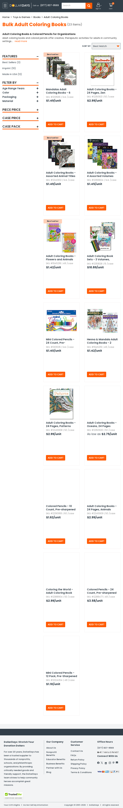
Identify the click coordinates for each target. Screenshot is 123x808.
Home (6, 17)
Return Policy (77, 759)
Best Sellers (11, 62)
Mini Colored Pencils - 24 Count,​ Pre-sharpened (60, 341)
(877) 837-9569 (49, 5)
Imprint (9, 68)
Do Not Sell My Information (35, 805)
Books (37, 17)
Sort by (86, 46)
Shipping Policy (79, 763)
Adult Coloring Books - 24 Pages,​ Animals (102, 507)
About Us (51, 747)
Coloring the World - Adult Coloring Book (59, 591)
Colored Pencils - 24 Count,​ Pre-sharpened (101, 591)
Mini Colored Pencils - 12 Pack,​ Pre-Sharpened (61, 674)
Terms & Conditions (81, 772)
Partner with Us (54, 767)
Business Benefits (55, 763)
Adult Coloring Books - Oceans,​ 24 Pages (102, 424)
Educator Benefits (55, 759)
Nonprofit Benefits (51, 754)
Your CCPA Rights (12, 805)
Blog (48, 772)
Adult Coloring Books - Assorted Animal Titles (61, 174)
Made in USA (12, 74)
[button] (98, 6)
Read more (21, 41)
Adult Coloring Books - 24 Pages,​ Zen (102, 91)
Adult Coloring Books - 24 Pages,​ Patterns (61, 424)
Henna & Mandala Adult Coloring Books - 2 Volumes (102, 341)
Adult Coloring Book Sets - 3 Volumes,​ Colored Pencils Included (100, 257)
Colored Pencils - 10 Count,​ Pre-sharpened (60, 507)
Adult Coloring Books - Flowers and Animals (61, 257)
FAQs (73, 755)
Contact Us (77, 751)
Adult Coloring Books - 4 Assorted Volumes (102, 174)
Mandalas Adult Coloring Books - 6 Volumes (58, 91)
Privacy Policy (78, 768)
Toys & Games (21, 17)
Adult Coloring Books (56, 17)
